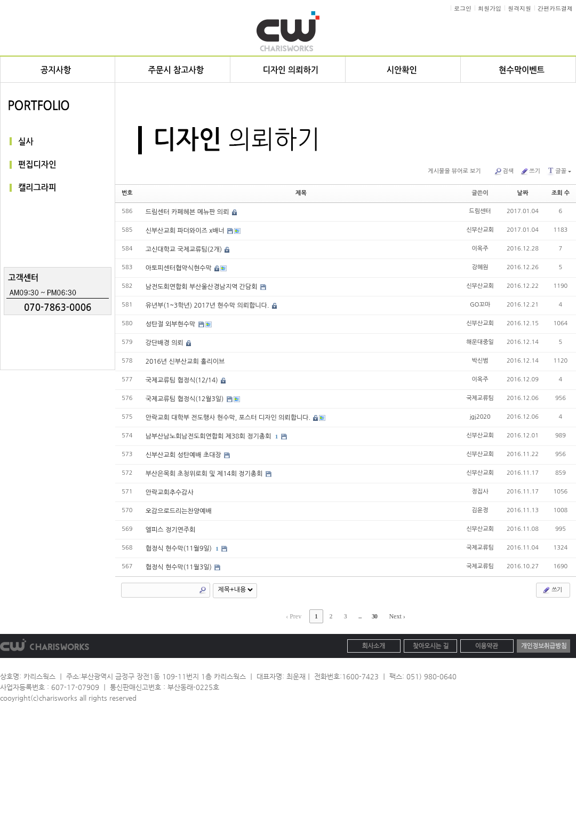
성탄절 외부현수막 (171, 324)
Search (202, 590)
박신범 (480, 361)
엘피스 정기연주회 (171, 530)
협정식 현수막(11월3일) (180, 567)
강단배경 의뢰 (165, 343)
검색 (504, 171)
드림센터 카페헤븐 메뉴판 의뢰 (188, 212)
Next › (397, 616)
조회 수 (560, 193)
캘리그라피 (57, 188)
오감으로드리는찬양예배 (179, 511)
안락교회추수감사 (170, 492)
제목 (301, 193)
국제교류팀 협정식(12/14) (183, 380)
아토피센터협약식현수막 (179, 268)
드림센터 (480, 211)
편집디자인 (57, 165)
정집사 (480, 492)
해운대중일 (480, 342)
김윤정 (480, 510)
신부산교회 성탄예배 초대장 (184, 455)
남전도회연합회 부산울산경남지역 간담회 (202, 287)
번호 (127, 193)
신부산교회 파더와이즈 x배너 (186, 231)
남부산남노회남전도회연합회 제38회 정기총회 (209, 436)
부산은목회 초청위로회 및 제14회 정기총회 (205, 474)
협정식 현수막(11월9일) (180, 548)
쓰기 (530, 171)
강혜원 (480, 267)
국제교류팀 (480, 398)
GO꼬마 (480, 305)
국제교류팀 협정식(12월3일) (186, 399)
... (360, 616)
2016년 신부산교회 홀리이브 (185, 361)
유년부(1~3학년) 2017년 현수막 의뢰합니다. (208, 305)
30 (374, 616)
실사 (57, 141)
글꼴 (559, 171)
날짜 (523, 193)
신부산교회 (480, 230)
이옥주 (480, 249)
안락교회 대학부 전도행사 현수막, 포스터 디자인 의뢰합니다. (229, 417)
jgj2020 (479, 417)
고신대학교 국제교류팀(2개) (185, 249)
